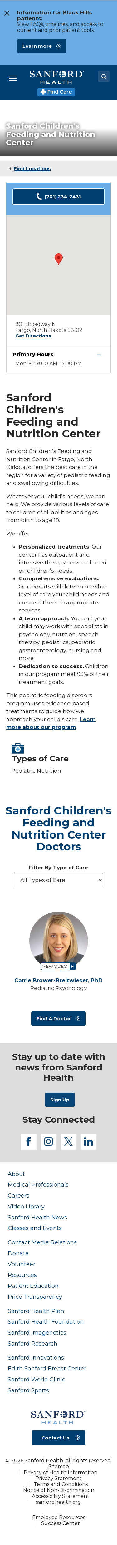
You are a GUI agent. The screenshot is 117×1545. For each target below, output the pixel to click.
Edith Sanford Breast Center (47, 1368)
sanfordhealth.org (58, 1502)
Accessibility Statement (60, 1496)
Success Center (60, 1523)
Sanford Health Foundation (46, 1321)
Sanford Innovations (36, 1357)
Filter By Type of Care (58, 868)
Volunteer (21, 1264)
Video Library (26, 1206)
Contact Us (55, 1438)
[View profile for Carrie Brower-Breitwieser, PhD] (58, 941)
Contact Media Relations (42, 1242)
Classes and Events (35, 1228)
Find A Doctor (54, 1018)
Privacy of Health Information (60, 1472)
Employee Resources (58, 1517)
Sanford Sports (28, 1390)
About (16, 1174)
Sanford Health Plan (36, 1311)
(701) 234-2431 (58, 196)
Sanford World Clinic (36, 1379)
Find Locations (32, 168)
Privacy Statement (58, 1478)
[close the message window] (5, 13)
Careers (18, 1195)
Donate (18, 1253)
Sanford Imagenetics (37, 1332)
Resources (22, 1274)
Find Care (56, 92)
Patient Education (33, 1285)
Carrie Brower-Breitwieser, (58, 980)
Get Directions (33, 336)
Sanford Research (32, 1343)
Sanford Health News (37, 1217)
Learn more (37, 46)
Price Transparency (35, 1296)
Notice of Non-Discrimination (58, 1490)
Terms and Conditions (61, 1484)
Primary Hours (33, 354)
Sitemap (58, 1466)
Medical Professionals (38, 1184)
